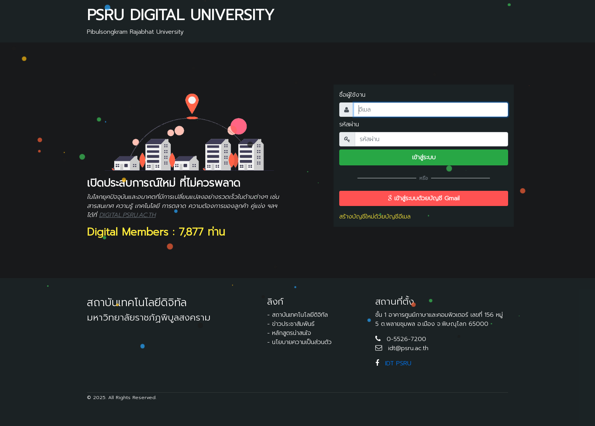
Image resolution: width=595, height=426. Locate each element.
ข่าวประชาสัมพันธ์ (293, 324)
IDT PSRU (398, 363)
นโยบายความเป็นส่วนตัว (302, 342)
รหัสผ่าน (349, 124)
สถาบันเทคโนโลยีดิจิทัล (300, 314)
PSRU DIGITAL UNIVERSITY (180, 15)
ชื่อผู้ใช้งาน (352, 94)
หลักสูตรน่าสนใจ (291, 333)
